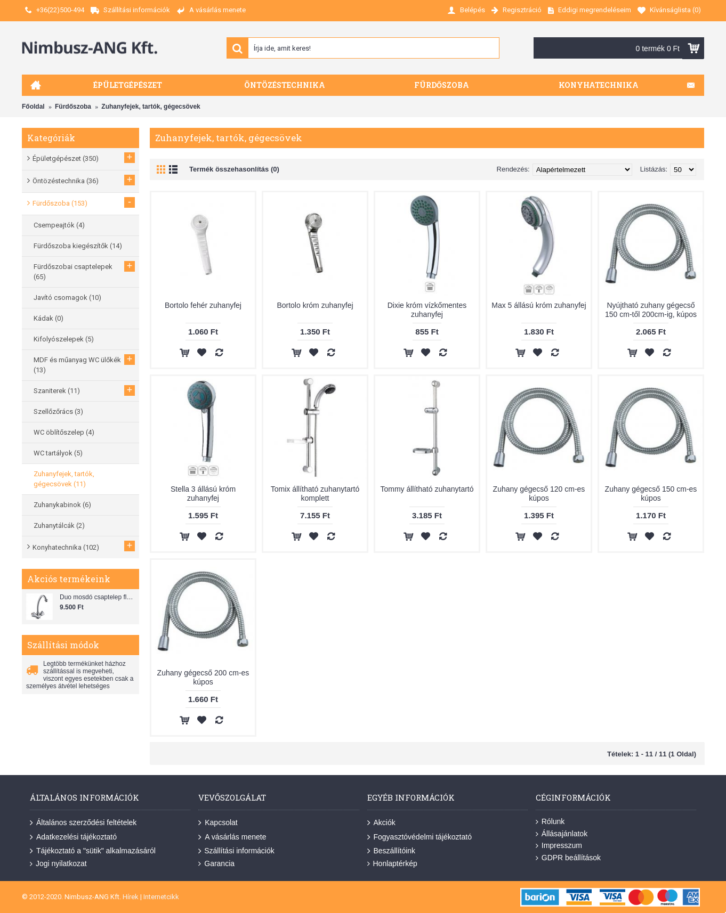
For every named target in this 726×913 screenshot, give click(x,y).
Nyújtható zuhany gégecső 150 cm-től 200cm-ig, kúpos (651, 310)
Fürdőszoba (73, 106)
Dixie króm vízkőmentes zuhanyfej (427, 310)
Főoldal (33, 106)
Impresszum (559, 845)
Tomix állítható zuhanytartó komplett (315, 493)
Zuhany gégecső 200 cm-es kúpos (203, 677)
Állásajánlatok (561, 833)
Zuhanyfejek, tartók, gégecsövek (150, 106)
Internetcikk (161, 897)
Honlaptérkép (392, 863)
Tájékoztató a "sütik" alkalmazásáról (93, 851)
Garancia (216, 863)
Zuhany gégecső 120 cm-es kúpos (539, 493)
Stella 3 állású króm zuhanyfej (203, 493)
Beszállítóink (391, 851)
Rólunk (550, 821)
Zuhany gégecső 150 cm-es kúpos (651, 493)
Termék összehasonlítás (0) (234, 169)
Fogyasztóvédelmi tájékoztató (419, 837)
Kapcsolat (217, 823)
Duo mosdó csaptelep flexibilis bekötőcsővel (98, 597)
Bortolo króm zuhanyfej (315, 305)
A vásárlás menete (232, 837)
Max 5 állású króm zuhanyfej (538, 305)
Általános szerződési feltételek (83, 823)
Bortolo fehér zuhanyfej (203, 305)
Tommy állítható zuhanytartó (426, 489)
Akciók (381, 823)
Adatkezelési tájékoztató (73, 837)
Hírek (131, 897)
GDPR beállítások (568, 857)
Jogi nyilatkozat (58, 863)
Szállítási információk (236, 851)
